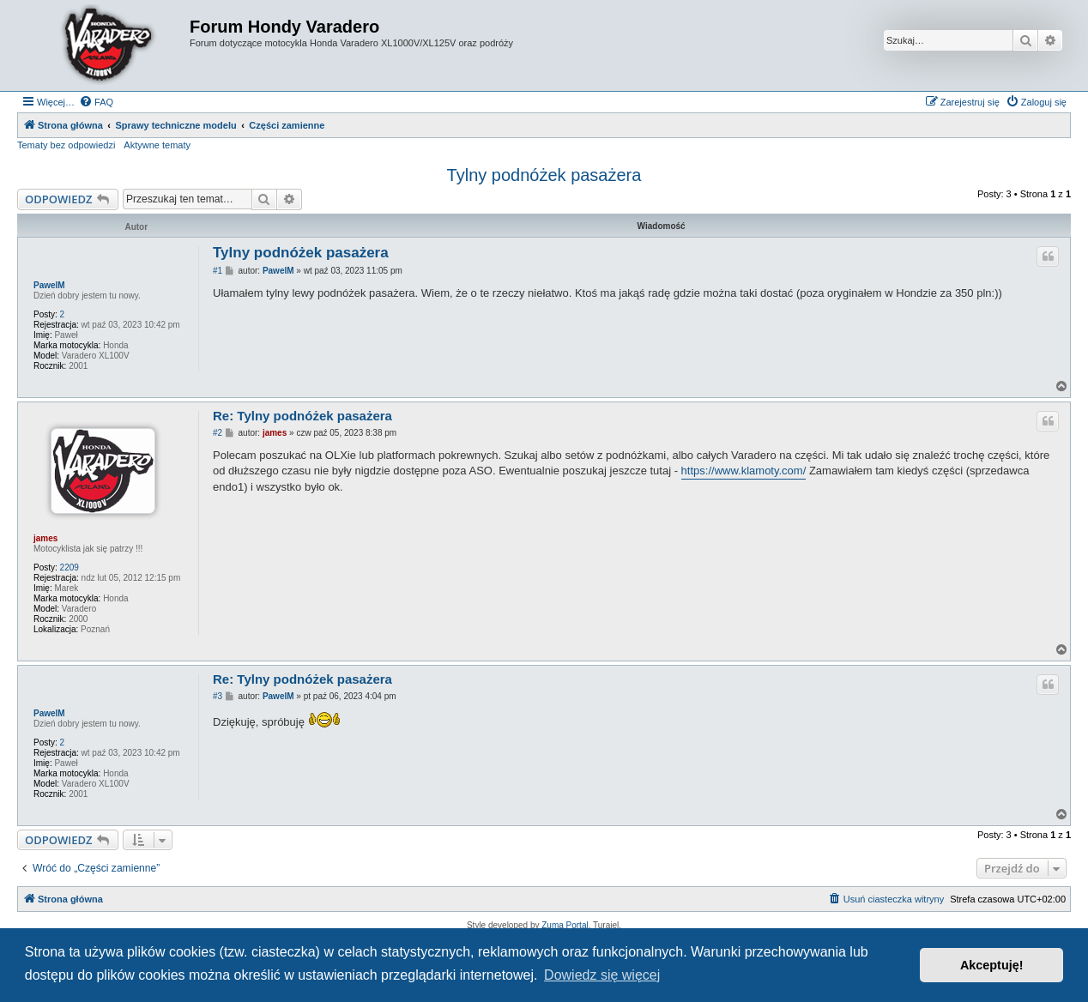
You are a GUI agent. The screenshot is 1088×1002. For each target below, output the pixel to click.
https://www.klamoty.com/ (744, 470)
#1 (217, 270)
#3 (217, 696)
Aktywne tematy (157, 145)
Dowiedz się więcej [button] (602, 975)
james (45, 538)
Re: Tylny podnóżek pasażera (302, 415)
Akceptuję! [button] (992, 965)
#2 (217, 433)
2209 (69, 567)
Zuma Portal (564, 925)
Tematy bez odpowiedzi (66, 145)
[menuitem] (96, 102)
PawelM (49, 285)
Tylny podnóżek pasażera (544, 175)
